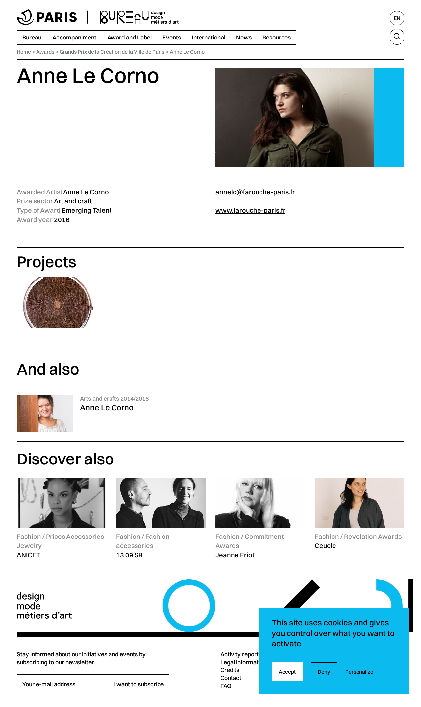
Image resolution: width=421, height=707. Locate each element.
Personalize (359, 671)
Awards (45, 51)
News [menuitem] (244, 37)
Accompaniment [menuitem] (74, 37)
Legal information (243, 662)
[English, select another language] (397, 18)
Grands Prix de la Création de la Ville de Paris (112, 51)
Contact (230, 678)
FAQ (226, 686)
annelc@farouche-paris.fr (255, 192)
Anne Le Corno (187, 51)
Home (24, 51)
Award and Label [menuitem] (129, 37)
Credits (229, 670)
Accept (287, 671)
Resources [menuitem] (276, 37)
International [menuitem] (208, 37)
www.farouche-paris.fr (250, 210)
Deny (324, 671)
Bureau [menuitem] (31, 37)
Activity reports (240, 654)
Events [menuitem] (171, 37)
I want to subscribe (138, 684)
